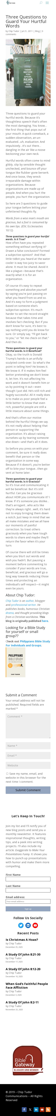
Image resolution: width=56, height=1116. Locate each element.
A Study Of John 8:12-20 (23, 969)
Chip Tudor (14, 31)
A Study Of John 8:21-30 (23, 954)
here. (45, 621)
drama (10, 613)
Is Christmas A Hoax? (22, 940)
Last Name (13, 886)
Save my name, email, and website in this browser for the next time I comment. (26, 777)
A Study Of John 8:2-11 (22, 1002)
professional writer (23, 605)
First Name (13, 874)
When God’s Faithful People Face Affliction (27, 986)
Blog (37, 31)
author (30, 601)
